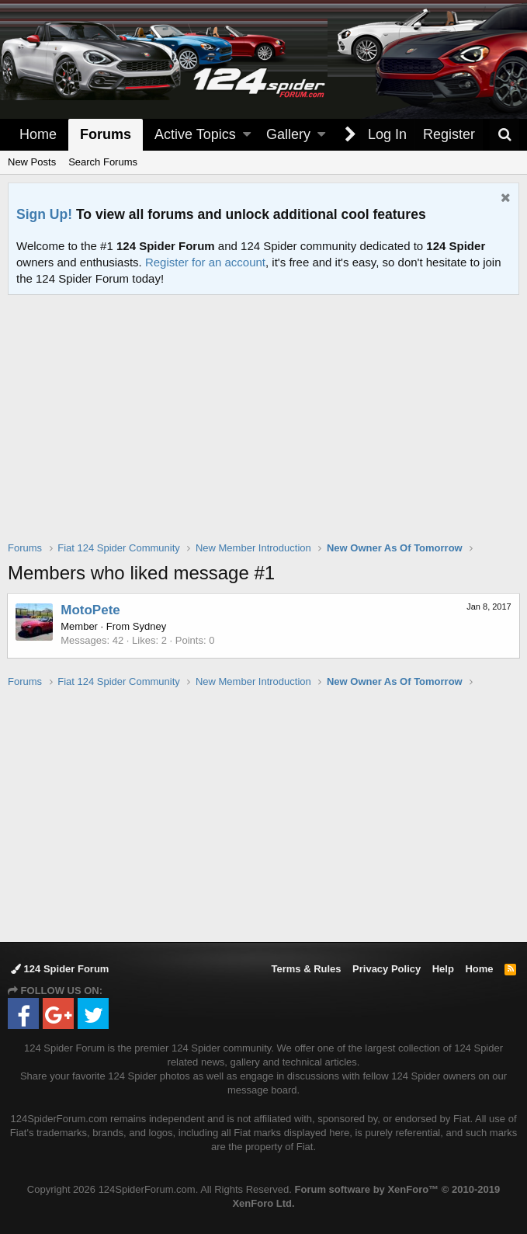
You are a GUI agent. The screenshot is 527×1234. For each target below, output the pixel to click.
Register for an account (205, 262)
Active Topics (195, 134)
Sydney (150, 626)
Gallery (288, 134)
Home (38, 134)
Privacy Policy (386, 969)
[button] (247, 135)
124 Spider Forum (60, 969)
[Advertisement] (267, 428)
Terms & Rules (306, 969)
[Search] (504, 135)
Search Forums (102, 162)
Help (443, 969)
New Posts (32, 162)
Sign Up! (44, 214)
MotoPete (91, 610)
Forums (105, 134)
